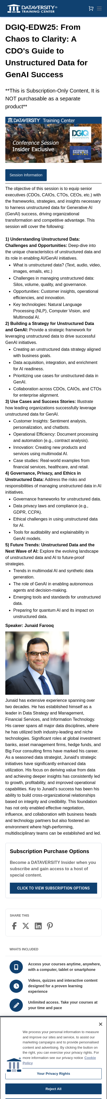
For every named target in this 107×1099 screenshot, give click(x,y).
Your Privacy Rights (53, 1079)
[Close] (100, 1029)
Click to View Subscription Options (53, 888)
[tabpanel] (53, 511)
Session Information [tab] (26, 175)
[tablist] (53, 176)
